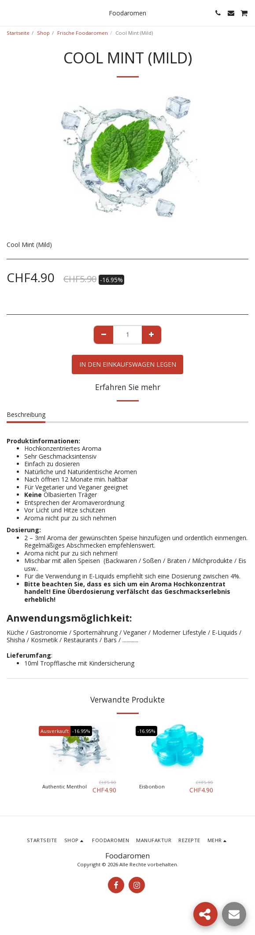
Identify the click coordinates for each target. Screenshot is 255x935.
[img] (79, 748)
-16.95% (81, 731)
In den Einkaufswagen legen (127, 364)
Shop (43, 32)
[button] (9, 13)
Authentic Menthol (64, 786)
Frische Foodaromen (82, 32)
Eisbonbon (152, 786)
